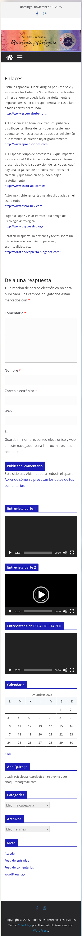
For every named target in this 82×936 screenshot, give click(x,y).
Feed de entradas (17, 860)
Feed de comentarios (19, 867)
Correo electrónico (21, 390)
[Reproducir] (10, 553)
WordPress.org (15, 874)
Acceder (10, 853)
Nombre (13, 370)
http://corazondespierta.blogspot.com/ (32, 252)
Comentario (15, 313)
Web (8, 411)
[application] (41, 536)
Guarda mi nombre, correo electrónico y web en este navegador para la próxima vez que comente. (40, 445)
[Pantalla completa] (72, 553)
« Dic (8, 754)
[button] (41, 594)
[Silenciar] (65, 553)
